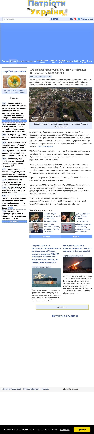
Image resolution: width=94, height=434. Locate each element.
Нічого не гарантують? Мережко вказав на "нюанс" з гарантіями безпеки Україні (14, 145)
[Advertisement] (47, 41)
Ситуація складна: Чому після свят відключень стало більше (14, 137)
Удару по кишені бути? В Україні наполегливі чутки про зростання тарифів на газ (14, 153)
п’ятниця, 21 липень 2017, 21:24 (40, 77)
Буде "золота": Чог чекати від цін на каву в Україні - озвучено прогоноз (13, 182)
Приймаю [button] (82, 430)
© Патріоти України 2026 (11, 389)
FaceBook (46, 237)
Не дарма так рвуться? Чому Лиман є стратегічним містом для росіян (14, 190)
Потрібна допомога (14, 71)
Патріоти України (45, 146)
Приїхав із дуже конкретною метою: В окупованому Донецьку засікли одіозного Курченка (52, 218)
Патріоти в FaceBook (65, 315)
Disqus (76, 237)
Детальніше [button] (64, 430)
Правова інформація (31, 389)
